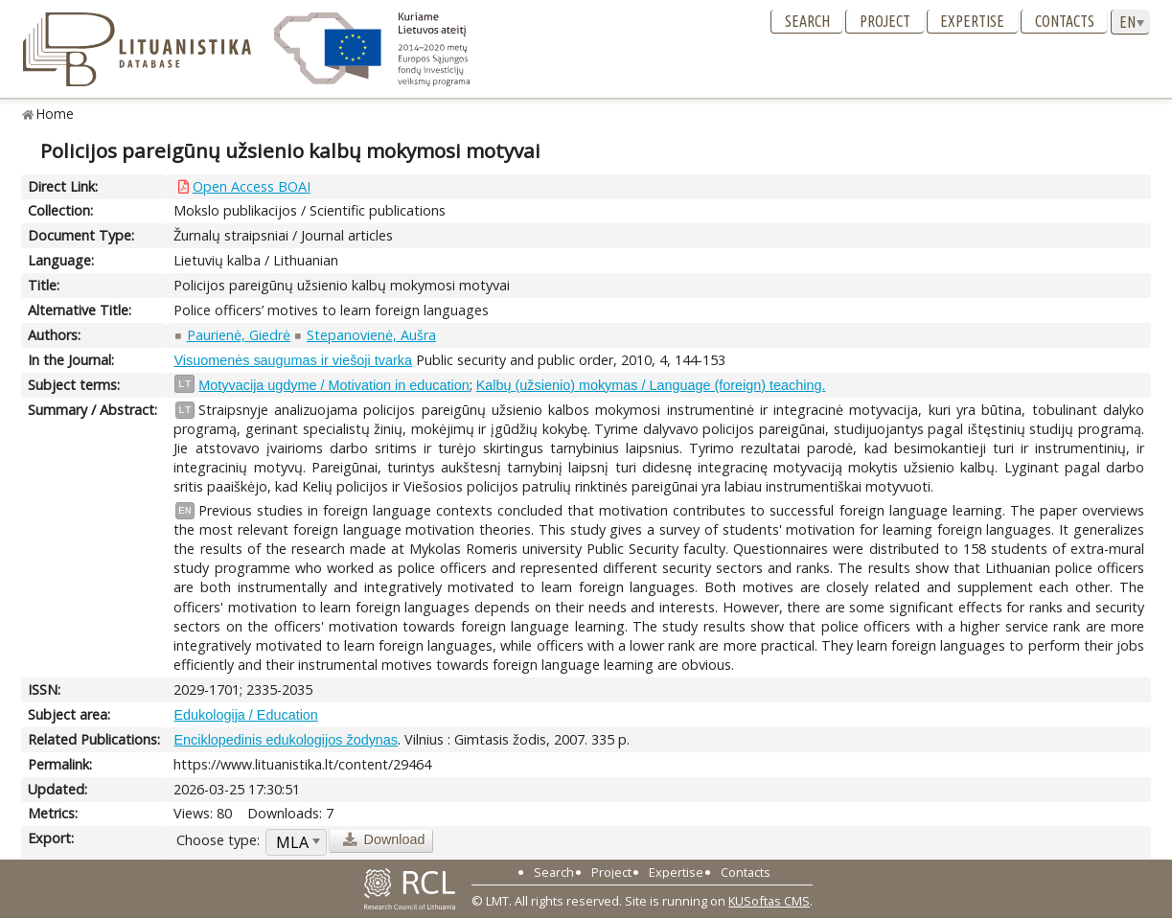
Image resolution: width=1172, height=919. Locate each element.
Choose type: (218, 840)
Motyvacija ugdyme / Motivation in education (333, 385)
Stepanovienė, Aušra (371, 335)
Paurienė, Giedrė (238, 335)
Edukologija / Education (245, 715)
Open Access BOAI (251, 186)
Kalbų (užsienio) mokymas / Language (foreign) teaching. (651, 385)
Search (807, 21)
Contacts (1064, 21)
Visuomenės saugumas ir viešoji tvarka (292, 360)
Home (55, 113)
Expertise (972, 21)
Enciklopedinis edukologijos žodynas (285, 739)
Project (885, 21)
